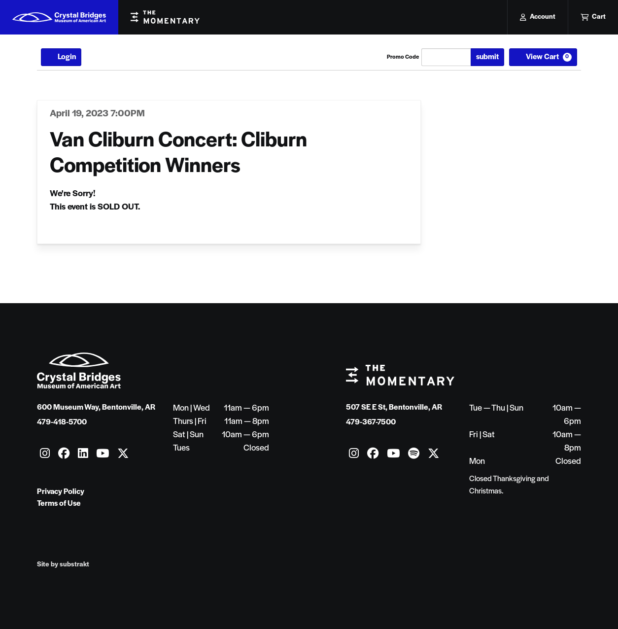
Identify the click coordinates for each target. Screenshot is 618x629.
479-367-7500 (371, 422)
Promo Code (403, 57)
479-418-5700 (62, 422)
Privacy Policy (60, 492)
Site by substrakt (63, 564)
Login (61, 57)
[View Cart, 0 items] (543, 57)
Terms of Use (59, 504)
